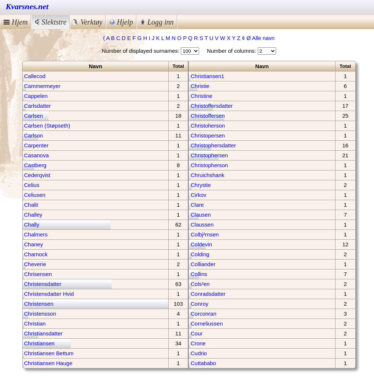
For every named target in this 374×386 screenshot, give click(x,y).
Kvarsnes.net (27, 6)
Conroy (199, 304)
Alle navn (263, 38)
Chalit (31, 205)
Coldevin (201, 244)
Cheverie (35, 264)
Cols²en (200, 284)
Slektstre (50, 22)
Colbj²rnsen (205, 234)
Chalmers (36, 234)
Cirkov (198, 195)
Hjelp (121, 22)
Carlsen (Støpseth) (47, 125)
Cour (197, 333)
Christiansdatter (43, 333)
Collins (199, 274)
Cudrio (199, 353)
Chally (32, 224)
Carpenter (36, 145)
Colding (200, 254)
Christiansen (39, 343)
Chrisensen (38, 274)
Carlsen (33, 116)
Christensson (40, 313)
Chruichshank (207, 175)
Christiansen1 (207, 76)
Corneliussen (207, 323)
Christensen (39, 304)
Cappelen (36, 96)
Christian (35, 323)
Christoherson (208, 125)
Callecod (34, 76)
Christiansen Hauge (48, 363)
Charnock (36, 254)
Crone (198, 343)
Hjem (15, 22)
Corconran (203, 313)
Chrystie (201, 185)
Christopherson (209, 165)
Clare (197, 205)
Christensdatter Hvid (49, 294)
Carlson (33, 135)
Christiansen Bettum (49, 353)
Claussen (202, 224)
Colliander (203, 264)
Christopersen (208, 135)
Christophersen (209, 155)
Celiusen (34, 195)
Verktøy (87, 22)
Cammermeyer (42, 86)
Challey (33, 215)
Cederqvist (37, 175)
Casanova (36, 155)
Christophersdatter (213, 145)
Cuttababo (203, 363)
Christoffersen (208, 116)
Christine (201, 96)
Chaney (33, 244)
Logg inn (157, 22)
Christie (200, 86)
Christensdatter (43, 284)
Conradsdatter (208, 294)
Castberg (35, 165)
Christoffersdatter (212, 106)
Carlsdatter (37, 106)
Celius (32, 185)
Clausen (201, 215)
